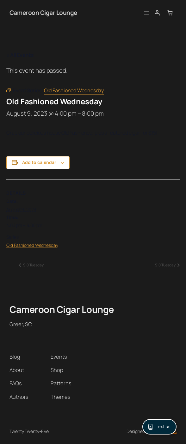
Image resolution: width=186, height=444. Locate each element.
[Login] (156, 12)
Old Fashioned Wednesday (32, 245)
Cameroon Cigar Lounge (43, 13)
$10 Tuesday (33, 265)
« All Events (20, 55)
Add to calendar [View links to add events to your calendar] (39, 162)
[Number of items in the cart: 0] (170, 12)
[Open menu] (146, 13)
